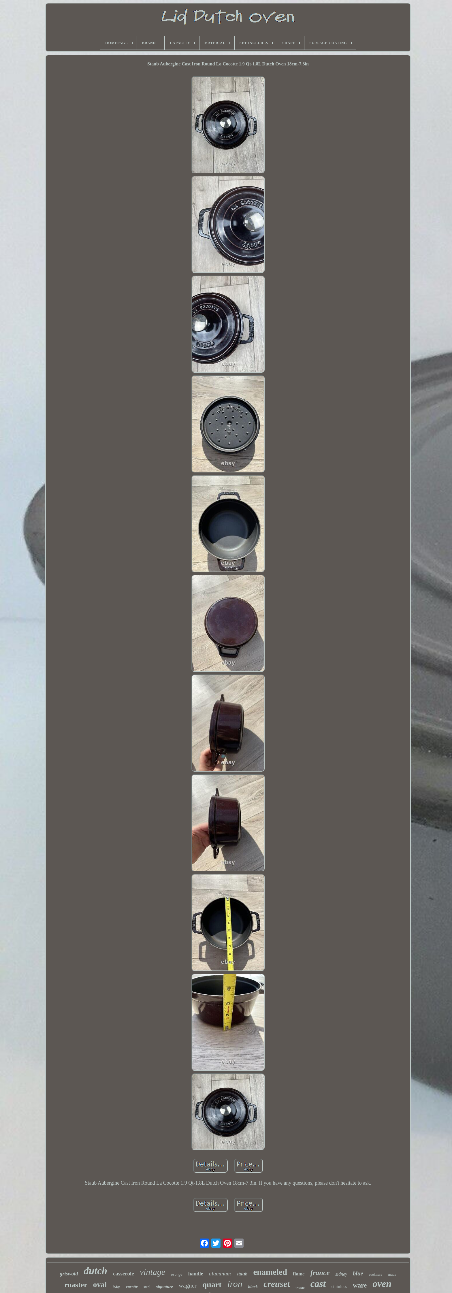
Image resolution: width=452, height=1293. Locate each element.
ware (360, 1285)
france (320, 1273)
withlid (299, 1287)
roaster (76, 1285)
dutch (95, 1271)
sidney (341, 1274)
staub (242, 1274)
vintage (152, 1272)
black (253, 1286)
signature (164, 1286)
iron (234, 1284)
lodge (116, 1287)
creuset (276, 1284)
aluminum (220, 1274)
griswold (69, 1274)
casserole (123, 1274)
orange (176, 1274)
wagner (188, 1285)
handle (195, 1274)
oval (100, 1284)
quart (212, 1284)
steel (147, 1287)
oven (381, 1283)
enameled (270, 1272)
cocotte (132, 1287)
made (392, 1274)
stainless (339, 1286)
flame (299, 1274)
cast (318, 1284)
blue (358, 1273)
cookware (376, 1275)
